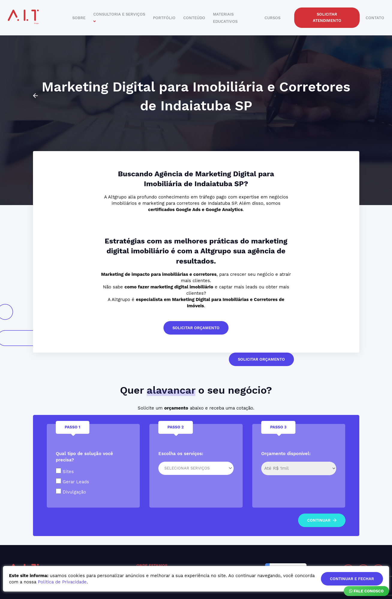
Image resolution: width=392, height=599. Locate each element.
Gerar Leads (72, 481)
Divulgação (71, 491)
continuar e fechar (352, 579)
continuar (322, 520)
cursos (272, 18)
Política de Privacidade (62, 582)
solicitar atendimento (327, 17)
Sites (65, 471)
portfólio (164, 18)
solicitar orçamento (196, 328)
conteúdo (194, 18)
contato (375, 18)
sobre (78, 18)
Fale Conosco (366, 591)
